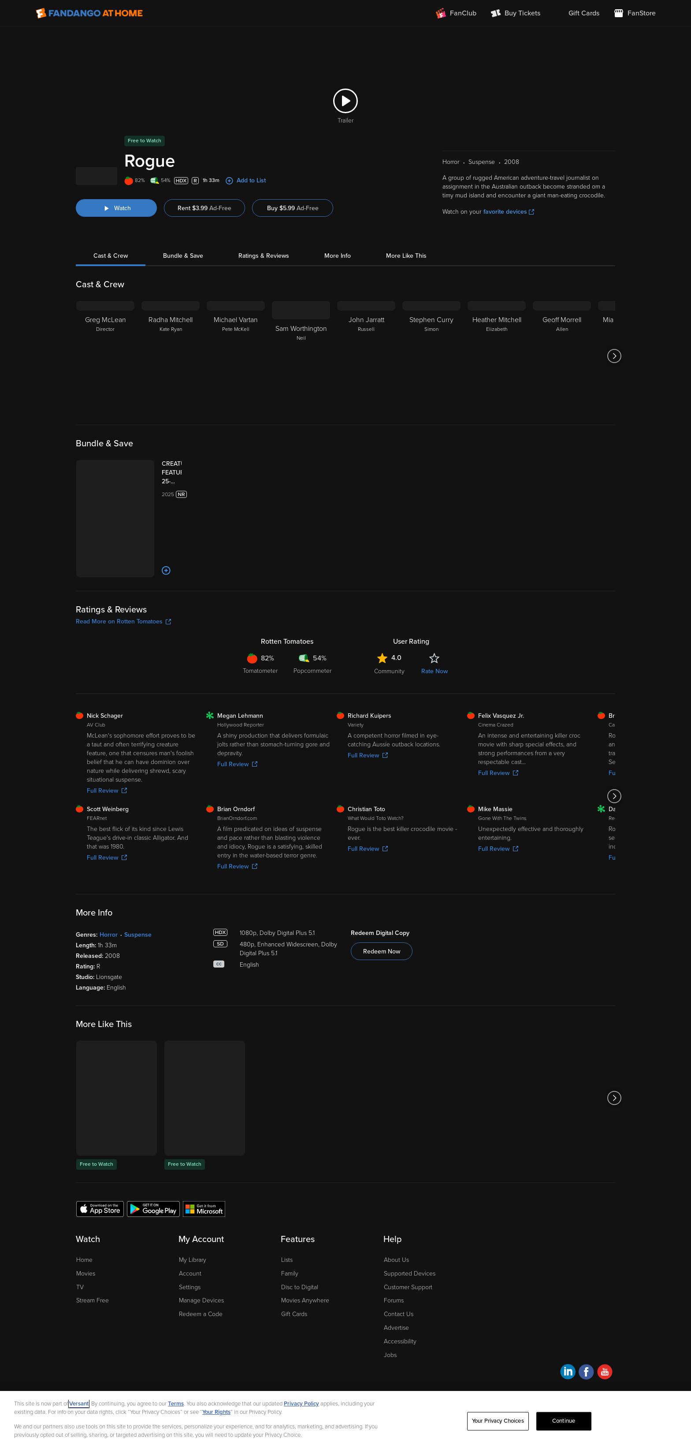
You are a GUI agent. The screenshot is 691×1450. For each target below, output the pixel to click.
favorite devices (508, 244)
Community (389, 656)
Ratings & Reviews (263, 289)
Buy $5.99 (293, 241)
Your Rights (216, 1412)
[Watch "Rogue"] (116, 241)
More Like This (406, 289)
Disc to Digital (299, 1272)
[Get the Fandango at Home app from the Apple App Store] (100, 1194)
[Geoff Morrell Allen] (561, 389)
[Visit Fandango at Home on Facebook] (586, 1358)
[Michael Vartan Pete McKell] (235, 389)
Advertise (396, 1312)
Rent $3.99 (204, 241)
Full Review (107, 775)
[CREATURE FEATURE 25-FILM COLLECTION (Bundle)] (164, 506)
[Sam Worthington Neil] (301, 389)
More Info (337, 289)
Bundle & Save (183, 289)
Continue (563, 1420)
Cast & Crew (110, 289)
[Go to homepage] (89, 13)
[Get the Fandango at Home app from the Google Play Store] (153, 1194)
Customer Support (408, 1272)
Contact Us (398, 1299)
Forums (394, 1285)
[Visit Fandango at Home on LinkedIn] (568, 1358)
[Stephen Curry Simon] (431, 389)
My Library (192, 1244)
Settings (190, 1272)
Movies (85, 1258)
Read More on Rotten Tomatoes (123, 606)
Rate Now (434, 656)
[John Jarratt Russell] (366, 389)
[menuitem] (577, 13)
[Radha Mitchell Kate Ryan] (170, 389)
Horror (109, 919)
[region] (345, 1420)
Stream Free (92, 1285)
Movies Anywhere (305, 1285)
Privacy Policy (301, 1403)
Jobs (390, 1339)
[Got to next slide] (614, 389)
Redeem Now (381, 936)
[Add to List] (134, 555)
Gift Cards (294, 1299)
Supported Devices (409, 1258)
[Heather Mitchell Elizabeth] (496, 389)
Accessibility (400, 1326)
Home (84, 1244)
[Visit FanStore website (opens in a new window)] (634, 13)
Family (289, 1258)
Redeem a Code (201, 1299)
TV (80, 1272)
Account (190, 1258)
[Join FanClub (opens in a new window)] (456, 13)
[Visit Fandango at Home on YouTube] (605, 1358)
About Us (396, 1244)
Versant (79, 1403)
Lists (287, 1244)
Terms (176, 1403)
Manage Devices (201, 1285)
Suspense (138, 919)
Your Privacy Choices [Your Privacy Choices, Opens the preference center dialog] (498, 1420)
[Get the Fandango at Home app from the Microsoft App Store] (204, 1194)
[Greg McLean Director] (105, 389)
